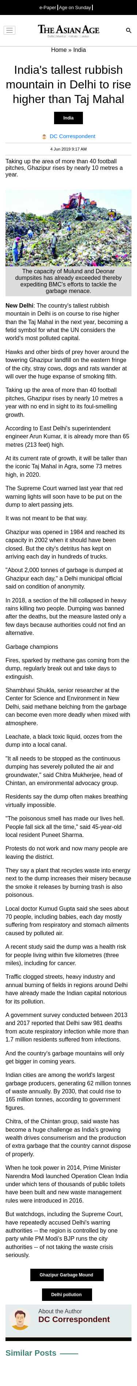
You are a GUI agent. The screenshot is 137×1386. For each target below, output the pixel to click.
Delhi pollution (67, 1294)
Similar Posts (30, 1353)
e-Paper (47, 7)
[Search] (129, 31)
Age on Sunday (75, 7)
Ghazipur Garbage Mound (66, 1275)
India (68, 118)
